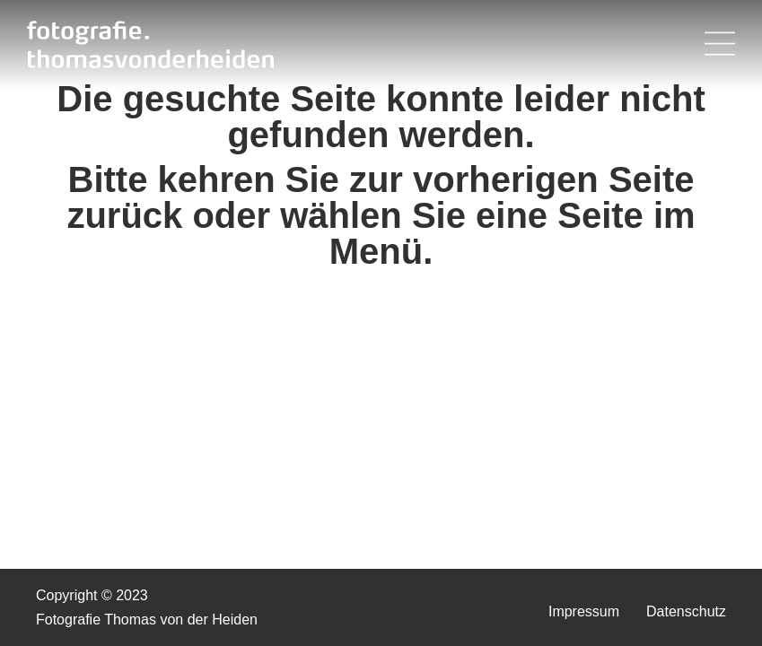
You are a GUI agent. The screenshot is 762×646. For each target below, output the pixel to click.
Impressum (583, 611)
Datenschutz (686, 611)
